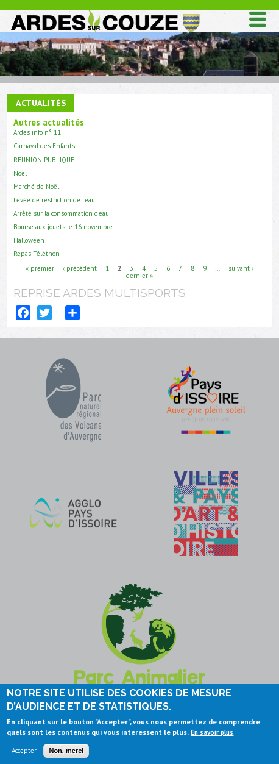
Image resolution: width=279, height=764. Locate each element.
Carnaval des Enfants (44, 145)
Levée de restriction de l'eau (54, 200)
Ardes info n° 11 (37, 132)
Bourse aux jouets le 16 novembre (63, 227)
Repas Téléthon (36, 253)
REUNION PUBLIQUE (43, 159)
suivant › (240, 267)
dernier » (139, 275)
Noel (20, 173)
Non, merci (66, 754)
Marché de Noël (36, 186)
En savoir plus (212, 735)
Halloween (28, 240)
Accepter (24, 754)
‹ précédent (80, 267)
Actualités (41, 103)
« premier (40, 267)
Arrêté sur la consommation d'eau (61, 213)
